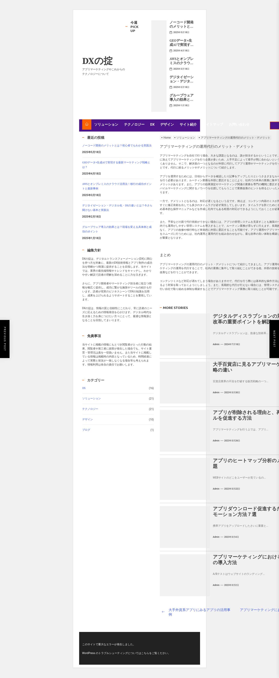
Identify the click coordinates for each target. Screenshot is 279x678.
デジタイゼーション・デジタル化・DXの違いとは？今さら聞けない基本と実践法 (117, 208)
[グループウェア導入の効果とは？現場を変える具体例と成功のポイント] (158, 102)
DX (152, 124)
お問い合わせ (239, 124)
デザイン (167, 124)
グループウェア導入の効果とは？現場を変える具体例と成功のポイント (117, 229)
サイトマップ (213, 124)
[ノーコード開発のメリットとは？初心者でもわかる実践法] (158, 29)
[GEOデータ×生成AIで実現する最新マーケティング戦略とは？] (158, 48)
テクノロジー (134, 124)
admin (216, 344)
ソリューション (106, 124)
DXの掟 (97, 61)
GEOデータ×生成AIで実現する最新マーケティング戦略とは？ (182, 46)
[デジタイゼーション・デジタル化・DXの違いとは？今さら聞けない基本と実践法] (158, 84)
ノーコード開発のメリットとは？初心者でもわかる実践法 (182, 28)
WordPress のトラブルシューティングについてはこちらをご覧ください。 (126, 653)
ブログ (86, 430)
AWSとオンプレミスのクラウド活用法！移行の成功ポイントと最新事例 (117, 186)
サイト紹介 (188, 124)
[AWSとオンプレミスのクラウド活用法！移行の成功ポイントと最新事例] (158, 66)
